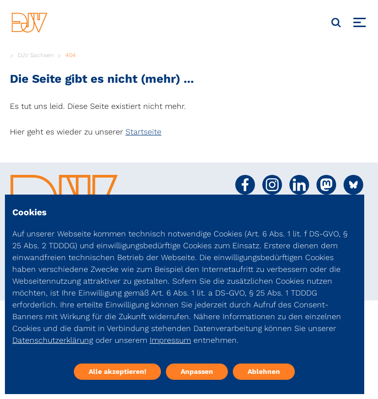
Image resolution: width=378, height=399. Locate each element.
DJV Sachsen (36, 55)
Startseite (143, 131)
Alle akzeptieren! (117, 371)
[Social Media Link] (245, 185)
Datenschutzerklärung (52, 340)
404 (70, 55)
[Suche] (336, 23)
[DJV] (29, 22)
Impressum (170, 340)
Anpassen (197, 371)
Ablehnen (264, 371)
